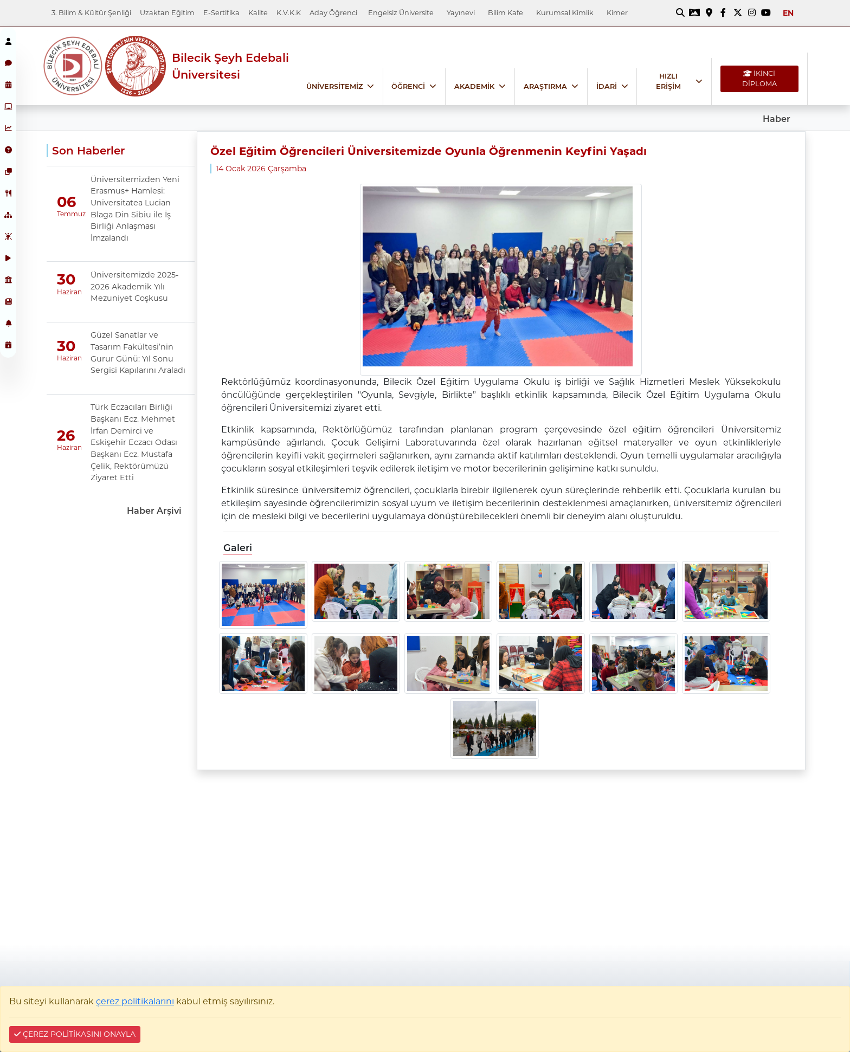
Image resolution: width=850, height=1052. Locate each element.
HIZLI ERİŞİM (668, 81)
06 (66, 202)
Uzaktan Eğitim (167, 13)
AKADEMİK (474, 86)
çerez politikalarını (135, 1001)
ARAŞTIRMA (545, 86)
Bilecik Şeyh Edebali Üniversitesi (230, 66)
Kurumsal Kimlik (565, 13)
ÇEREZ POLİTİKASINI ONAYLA (75, 1034)
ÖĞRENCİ (408, 86)
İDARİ (606, 86)
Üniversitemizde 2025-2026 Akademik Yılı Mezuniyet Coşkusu (135, 286)
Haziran (65, 292)
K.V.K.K (288, 13)
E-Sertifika (221, 13)
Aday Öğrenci (333, 13)
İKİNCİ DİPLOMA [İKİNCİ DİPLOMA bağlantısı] (759, 78)
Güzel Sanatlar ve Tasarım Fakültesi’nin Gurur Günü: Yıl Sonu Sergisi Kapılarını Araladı (138, 352)
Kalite (258, 13)
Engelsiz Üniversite (401, 13)
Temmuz (65, 214)
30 (66, 280)
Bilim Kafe (505, 13)
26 (66, 435)
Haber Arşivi (154, 511)
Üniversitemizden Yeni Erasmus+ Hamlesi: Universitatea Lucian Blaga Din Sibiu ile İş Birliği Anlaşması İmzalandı (135, 209)
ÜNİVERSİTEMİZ (334, 86)
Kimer (617, 13)
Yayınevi (461, 13)
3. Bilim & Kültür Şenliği (91, 13)
